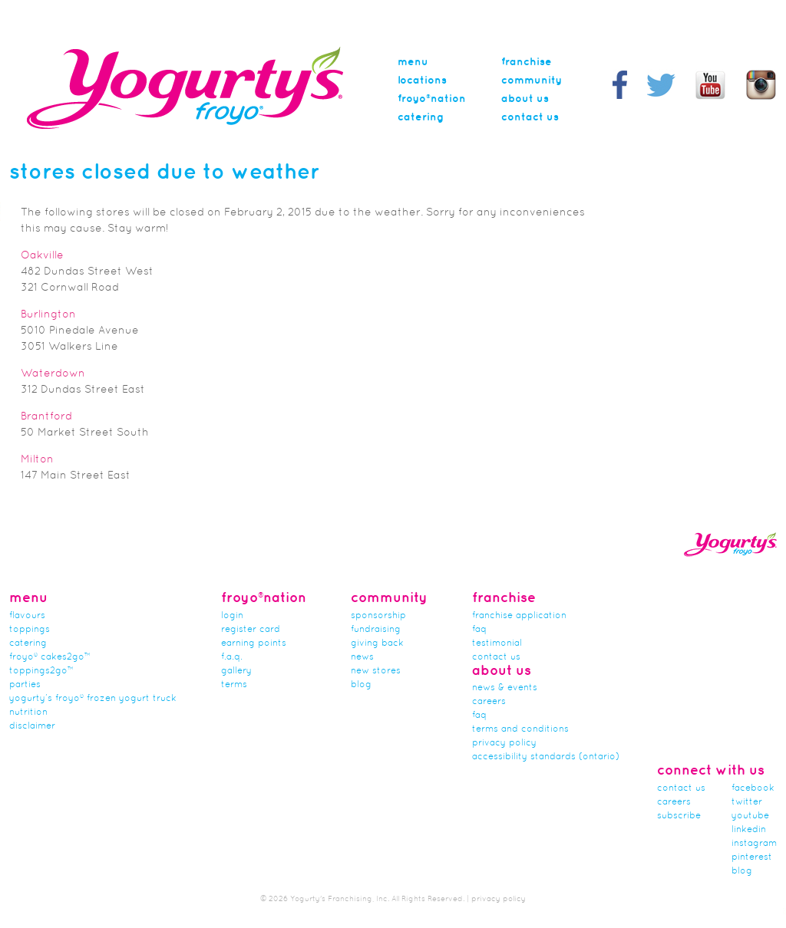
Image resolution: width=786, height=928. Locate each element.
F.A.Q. (232, 657)
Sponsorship (378, 616)
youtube (750, 816)
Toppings (29, 629)
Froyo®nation (432, 99)
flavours (27, 616)
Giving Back (377, 643)
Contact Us (530, 117)
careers (489, 702)
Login (232, 616)
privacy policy (498, 899)
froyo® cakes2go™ (50, 657)
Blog (361, 685)
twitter (747, 802)
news (362, 657)
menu (413, 62)
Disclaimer (32, 726)
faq (479, 715)
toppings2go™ (41, 671)
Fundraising (376, 629)
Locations (422, 80)
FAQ (479, 629)
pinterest (752, 857)
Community (531, 80)
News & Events (504, 688)
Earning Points (253, 643)
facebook (753, 788)
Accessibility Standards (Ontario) (545, 757)
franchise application (519, 616)
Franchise (526, 62)
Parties (25, 685)
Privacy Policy (504, 743)
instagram (754, 843)
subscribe (679, 816)
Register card (250, 629)
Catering (421, 117)
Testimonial (497, 643)
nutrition (28, 712)
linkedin (749, 830)
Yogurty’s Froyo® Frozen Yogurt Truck (93, 699)
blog (742, 871)
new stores (376, 671)
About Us (525, 99)
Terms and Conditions (520, 729)
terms (234, 685)
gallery (236, 671)
